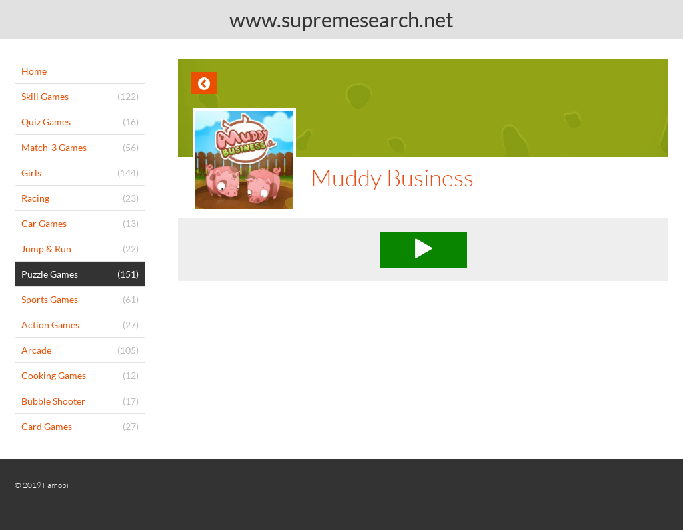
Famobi (56, 485)
